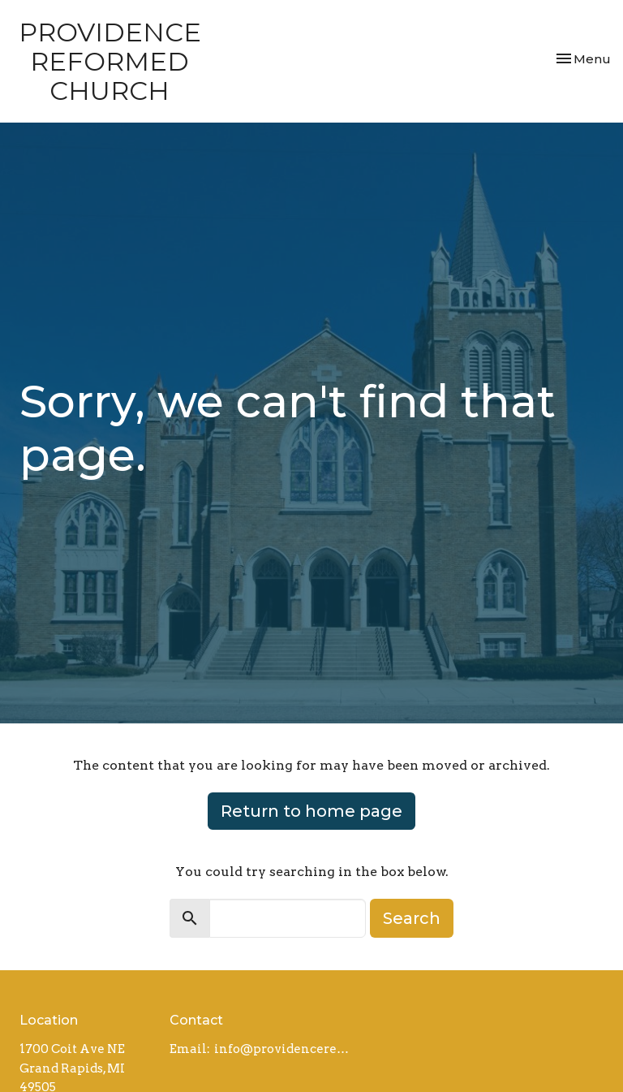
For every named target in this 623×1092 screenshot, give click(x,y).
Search (411, 918)
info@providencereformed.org (284, 1049)
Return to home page (311, 811)
